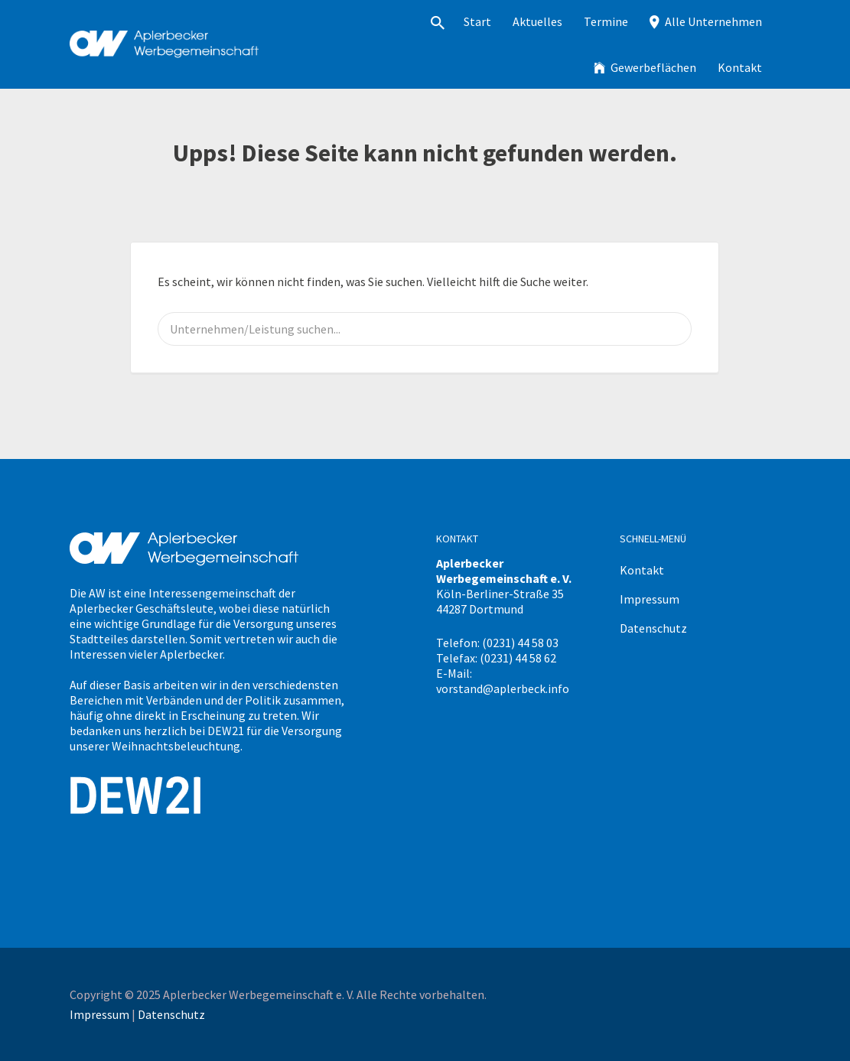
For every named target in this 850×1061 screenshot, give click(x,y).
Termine (606, 21)
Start (477, 21)
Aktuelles (537, 21)
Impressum (649, 599)
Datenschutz (653, 628)
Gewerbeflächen (653, 67)
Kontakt (740, 67)
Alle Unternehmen (713, 21)
